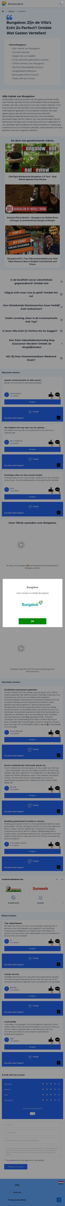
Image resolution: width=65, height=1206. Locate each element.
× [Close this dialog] (62, 3)
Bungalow (32, 587)
